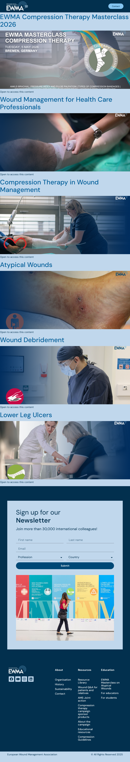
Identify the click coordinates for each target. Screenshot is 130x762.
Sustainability (63, 689)
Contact (60, 694)
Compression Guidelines (86, 738)
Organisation (63, 680)
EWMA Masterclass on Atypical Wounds (110, 684)
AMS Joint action (84, 699)
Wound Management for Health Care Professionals (56, 103)
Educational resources (85, 731)
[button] (26, 6)
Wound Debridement (32, 340)
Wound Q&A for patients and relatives (87, 690)
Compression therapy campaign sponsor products (86, 711)
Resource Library (83, 681)
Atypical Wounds (26, 264)
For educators (110, 693)
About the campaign (84, 723)
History (59, 684)
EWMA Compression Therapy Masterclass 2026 (64, 21)
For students (109, 698)
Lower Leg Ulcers (26, 415)
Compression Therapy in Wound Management (49, 186)
